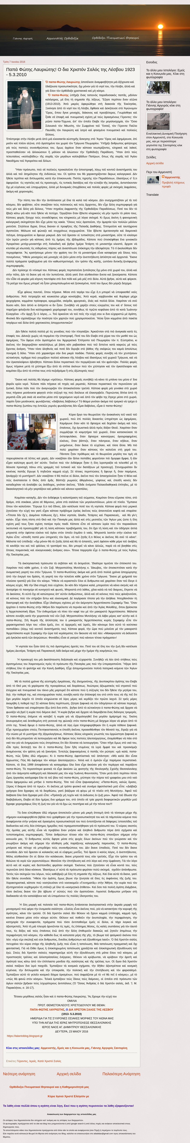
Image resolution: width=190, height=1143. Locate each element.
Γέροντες (22, 1061)
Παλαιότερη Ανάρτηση (121, 1074)
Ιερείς (32, 1061)
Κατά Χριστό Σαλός (49, 1061)
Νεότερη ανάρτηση (19, 1074)
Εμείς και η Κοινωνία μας (73, 1048)
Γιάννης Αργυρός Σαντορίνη (109, 1048)
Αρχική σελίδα (69, 1074)
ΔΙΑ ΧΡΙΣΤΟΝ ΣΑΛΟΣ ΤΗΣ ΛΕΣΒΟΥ (91, 1009)
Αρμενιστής (48, 1048)
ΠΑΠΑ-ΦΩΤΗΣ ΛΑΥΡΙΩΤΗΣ (47, 1009)
